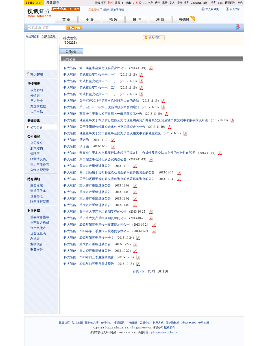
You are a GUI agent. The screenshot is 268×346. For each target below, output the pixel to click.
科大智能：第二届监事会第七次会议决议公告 (95, 68)
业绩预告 (36, 244)
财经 (139, 2)
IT (144, 2)
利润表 (35, 238)
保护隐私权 (172, 322)
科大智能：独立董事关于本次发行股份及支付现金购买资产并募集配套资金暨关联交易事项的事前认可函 (136, 120)
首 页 (66, 20)
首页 (136, 271)
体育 (117, 2)
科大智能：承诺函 (76, 140)
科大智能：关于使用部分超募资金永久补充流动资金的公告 (104, 126)
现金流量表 (38, 233)
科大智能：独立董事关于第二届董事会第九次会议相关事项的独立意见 (112, 133)
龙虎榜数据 (38, 106)
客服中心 (145, 322)
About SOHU (188, 322)
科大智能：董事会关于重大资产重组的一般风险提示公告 (103, 113)
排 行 (137, 20)
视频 (179, 2)
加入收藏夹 (212, 9)
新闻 (110, 2)
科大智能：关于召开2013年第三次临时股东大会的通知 (101, 100)
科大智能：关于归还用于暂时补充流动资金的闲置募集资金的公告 (109, 172)
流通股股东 (38, 191)
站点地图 (77, 322)
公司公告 (36, 127)
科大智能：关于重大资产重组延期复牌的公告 (95, 211)
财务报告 (36, 249)
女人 (172, 2)
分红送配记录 (39, 170)
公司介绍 (203, 322)
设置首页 (64, 322)
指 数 (113, 20)
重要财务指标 (39, 217)
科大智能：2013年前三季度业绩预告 (89, 257)
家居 (165, 2)
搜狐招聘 (119, 322)
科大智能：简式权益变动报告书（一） (90, 74)
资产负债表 (38, 228)
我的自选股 (49, 36)
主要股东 (36, 185)
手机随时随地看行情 (112, 9)
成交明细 (36, 90)
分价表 (35, 95)
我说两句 (230, 2)
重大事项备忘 (39, 164)
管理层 (35, 153)
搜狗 (240, 2)
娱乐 (128, 2)
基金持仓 (36, 196)
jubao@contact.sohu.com (164, 332)
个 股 (90, 20)
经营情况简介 (39, 159)
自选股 (184, 20)
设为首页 (235, 9)
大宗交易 (36, 111)
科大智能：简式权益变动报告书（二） (90, 87)
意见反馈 (93, 9)
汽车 (150, 2)
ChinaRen (196, 2)
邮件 (206, 2)
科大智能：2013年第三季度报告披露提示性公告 (97, 224)
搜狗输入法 (91, 322)
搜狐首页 (100, 2)
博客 (213, 2)
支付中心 (106, 322)
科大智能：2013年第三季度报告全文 (89, 237)
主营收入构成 (39, 222)
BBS (220, 2)
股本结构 (36, 148)
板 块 (160, 20)
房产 (157, 2)
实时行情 (154, 37)
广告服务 (132, 322)
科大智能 (70, 38)
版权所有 (169, 327)
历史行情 (36, 101)
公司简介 (36, 143)
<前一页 (145, 271)
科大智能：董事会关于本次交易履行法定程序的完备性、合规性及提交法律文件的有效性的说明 (130, 153)
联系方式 (158, 322)
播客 (186, 2)
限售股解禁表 (39, 201)
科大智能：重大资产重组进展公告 (87, 166)
